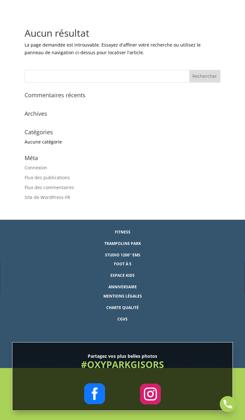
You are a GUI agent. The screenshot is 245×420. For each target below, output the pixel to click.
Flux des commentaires (49, 187)
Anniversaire (122, 287)
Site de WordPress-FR (47, 197)
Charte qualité (122, 307)
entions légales (124, 296)
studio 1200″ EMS (122, 255)
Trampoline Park (122, 243)
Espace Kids (122, 275)
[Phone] (228, 404)
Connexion (36, 168)
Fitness (122, 232)
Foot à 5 (122, 264)
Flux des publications (47, 177)
